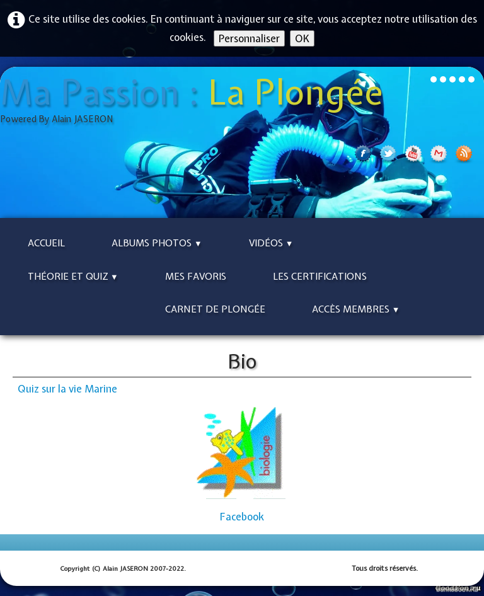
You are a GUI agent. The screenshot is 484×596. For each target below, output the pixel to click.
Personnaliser (249, 38)
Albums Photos (157, 243)
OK (302, 38)
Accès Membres (356, 309)
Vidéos (271, 243)
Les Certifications (320, 276)
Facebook (242, 517)
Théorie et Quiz (73, 276)
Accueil (46, 243)
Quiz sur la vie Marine (67, 389)
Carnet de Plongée (215, 309)
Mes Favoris (195, 276)
